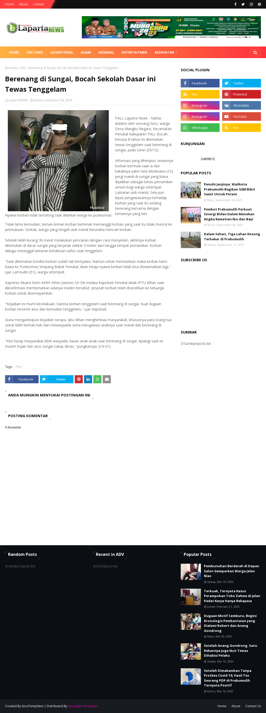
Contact (38, 4)
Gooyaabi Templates (83, 706)
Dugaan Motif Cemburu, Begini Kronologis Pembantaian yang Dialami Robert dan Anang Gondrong (230, 623)
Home (9, 4)
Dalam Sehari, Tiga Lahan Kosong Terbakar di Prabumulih (232, 236)
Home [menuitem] (14, 52)
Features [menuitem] (34, 52)
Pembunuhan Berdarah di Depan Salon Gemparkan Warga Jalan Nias (231, 571)
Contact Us (253, 706)
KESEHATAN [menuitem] (164, 52)
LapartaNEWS (18, 100)
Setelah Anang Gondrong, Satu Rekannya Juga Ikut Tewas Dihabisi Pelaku (230, 650)
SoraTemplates (32, 706)
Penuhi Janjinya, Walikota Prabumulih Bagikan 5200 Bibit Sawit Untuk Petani (229, 189)
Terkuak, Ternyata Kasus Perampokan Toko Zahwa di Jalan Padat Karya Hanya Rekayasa (232, 596)
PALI (23, 68)
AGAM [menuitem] (86, 52)
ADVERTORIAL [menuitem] (61, 52)
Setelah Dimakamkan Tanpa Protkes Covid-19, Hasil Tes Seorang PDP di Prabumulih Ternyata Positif (227, 678)
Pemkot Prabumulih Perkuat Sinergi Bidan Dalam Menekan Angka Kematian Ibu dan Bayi (229, 214)
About (23, 4)
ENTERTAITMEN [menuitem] (134, 52)
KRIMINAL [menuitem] (106, 52)
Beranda (11, 68)
